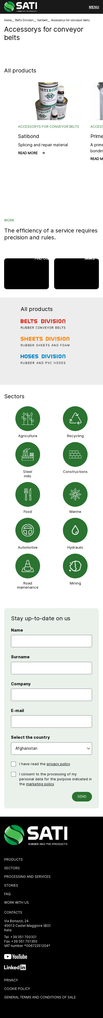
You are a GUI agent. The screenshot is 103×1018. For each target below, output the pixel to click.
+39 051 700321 (23, 937)
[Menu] (94, 7)
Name (17, 630)
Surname (20, 656)
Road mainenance (27, 585)
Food (28, 511)
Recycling (75, 436)
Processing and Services (27, 876)
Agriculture (27, 436)
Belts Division (24, 20)
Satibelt (42, 20)
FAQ (7, 894)
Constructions (75, 471)
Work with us (16, 902)
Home (8, 20)
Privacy (11, 980)
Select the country (30, 737)
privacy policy (58, 764)
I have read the (44, 764)
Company (21, 683)
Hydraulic (75, 547)
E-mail (17, 710)
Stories (11, 885)
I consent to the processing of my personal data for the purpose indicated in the (55, 779)
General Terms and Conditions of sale (40, 997)
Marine (75, 511)
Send (82, 796)
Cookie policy (17, 989)
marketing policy (40, 784)
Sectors (12, 868)
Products (13, 859)
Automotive (28, 547)
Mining (75, 583)
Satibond (28, 136)
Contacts (13, 912)
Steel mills (27, 473)
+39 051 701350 (24, 941)
